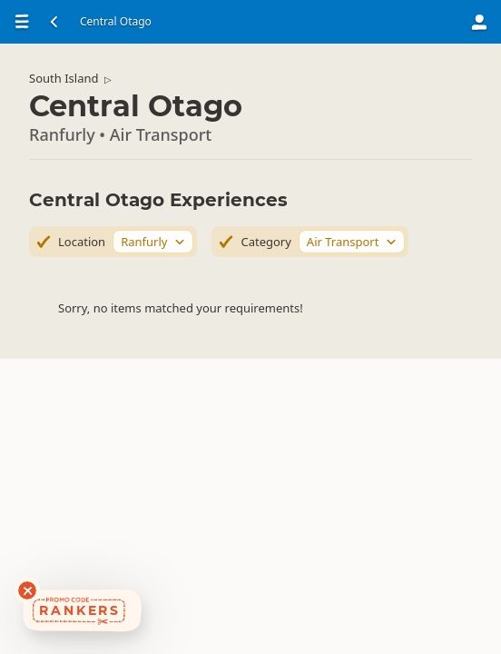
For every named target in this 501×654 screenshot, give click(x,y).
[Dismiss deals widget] (27, 590)
